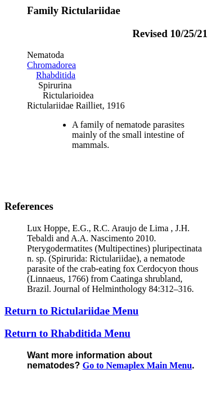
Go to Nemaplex (137, 365)
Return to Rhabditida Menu (67, 333)
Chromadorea (51, 65)
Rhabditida (55, 75)
